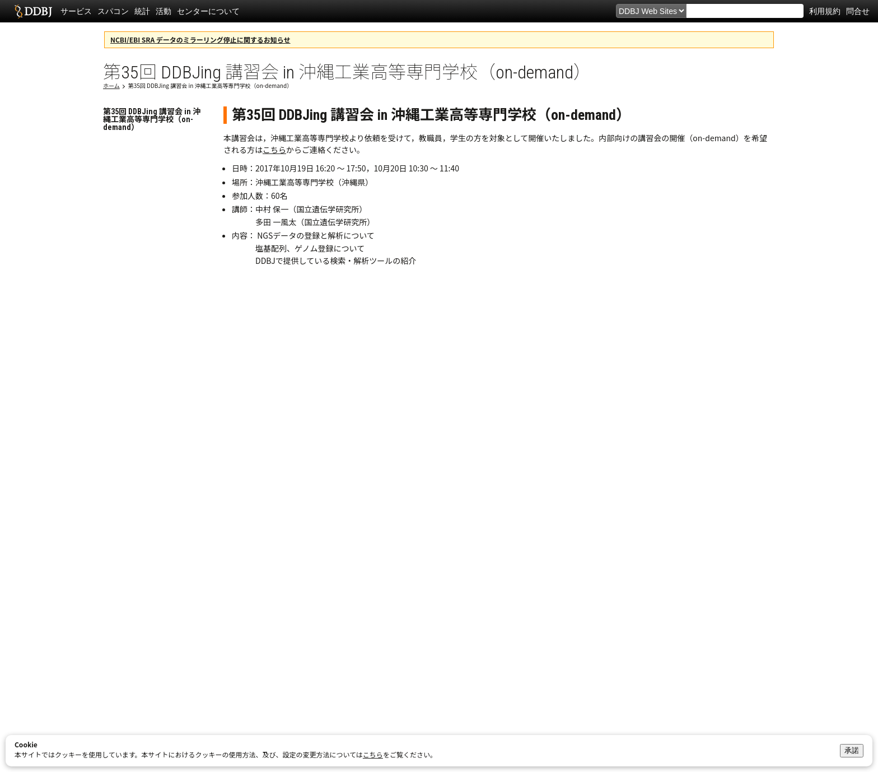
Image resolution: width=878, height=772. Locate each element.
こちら (274, 149)
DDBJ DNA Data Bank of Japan (33, 11)
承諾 (851, 750)
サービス (76, 11)
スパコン (113, 11)
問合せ (858, 11)
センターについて (208, 11)
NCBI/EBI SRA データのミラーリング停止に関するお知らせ (200, 39)
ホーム (111, 85)
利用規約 (824, 11)
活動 (163, 11)
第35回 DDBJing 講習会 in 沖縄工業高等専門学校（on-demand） (210, 85)
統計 (142, 11)
